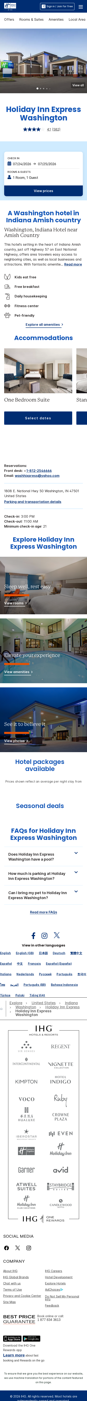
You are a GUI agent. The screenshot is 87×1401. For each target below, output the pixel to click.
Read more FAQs (43, 912)
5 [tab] (50, 89)
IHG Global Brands (16, 1277)
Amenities (56, 19)
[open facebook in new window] (31, 936)
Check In (13, 158)
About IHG (10, 1271)
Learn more (14, 1355)
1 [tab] (37, 89)
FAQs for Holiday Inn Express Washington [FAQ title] (43, 834)
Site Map (9, 1302)
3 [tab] (44, 89)
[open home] (3, 1008)
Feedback (52, 1305)
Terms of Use (12, 1289)
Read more (73, 264)
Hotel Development (59, 1277)
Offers (9, 19)
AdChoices (54, 1290)
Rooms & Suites (31, 19)
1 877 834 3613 (49, 1320)
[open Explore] (16, 1003)
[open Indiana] (71, 1003)
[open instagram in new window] (42, 936)
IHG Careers (53, 1271)
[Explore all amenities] (44, 325)
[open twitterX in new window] (54, 936)
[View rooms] (14, 603)
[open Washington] (25, 1007)
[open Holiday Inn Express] (62, 1007)
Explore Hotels (55, 1283)
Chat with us (12, 1283)
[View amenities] (17, 672)
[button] (81, 6)
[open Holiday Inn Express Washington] (38, 1013)
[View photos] (15, 741)
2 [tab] (41, 89)
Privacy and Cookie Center (22, 1296)
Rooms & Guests (19, 171)
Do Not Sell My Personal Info (62, 1298)
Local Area (77, 19)
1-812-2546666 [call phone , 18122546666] (39, 471)
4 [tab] (46, 88)
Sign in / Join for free (57, 6)
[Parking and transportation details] (32, 502)
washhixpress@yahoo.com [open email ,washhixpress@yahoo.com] (37, 476)
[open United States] (43, 1003)
